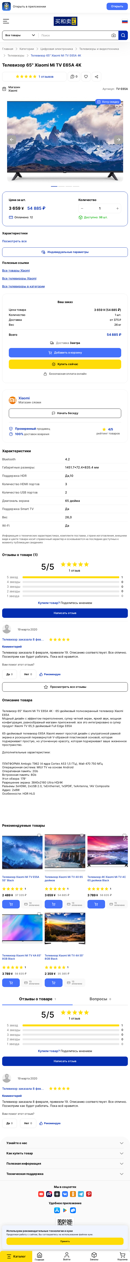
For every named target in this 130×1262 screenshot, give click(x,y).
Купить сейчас (65, 364)
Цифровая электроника (56, 49)
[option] (65, 140)
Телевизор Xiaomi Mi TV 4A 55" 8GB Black (64, 957)
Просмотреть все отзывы (65, 687)
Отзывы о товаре (37, 999)
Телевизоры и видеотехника (99, 49)
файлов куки (85, 1234)
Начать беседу (65, 413)
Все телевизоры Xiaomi (19, 278)
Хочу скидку (108, 102)
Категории (27, 49)
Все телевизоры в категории (23, 286)
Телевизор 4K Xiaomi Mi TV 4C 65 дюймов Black (106, 878)
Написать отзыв (65, 613)
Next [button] (118, 139)
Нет (28, 674)
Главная (7, 49)
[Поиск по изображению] (113, 35)
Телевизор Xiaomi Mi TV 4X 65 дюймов (64, 878)
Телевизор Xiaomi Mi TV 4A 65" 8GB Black (21, 957)
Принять (65, 1241)
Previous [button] (11, 139)
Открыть (117, 6)
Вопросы (100, 999)
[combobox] (20, 35)
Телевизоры (16, 55)
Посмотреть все (14, 241)
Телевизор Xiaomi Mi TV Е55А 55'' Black (20, 878)
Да (9, 674)
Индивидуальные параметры (65, 252)
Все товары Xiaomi (16, 270)
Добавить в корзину (65, 352)
